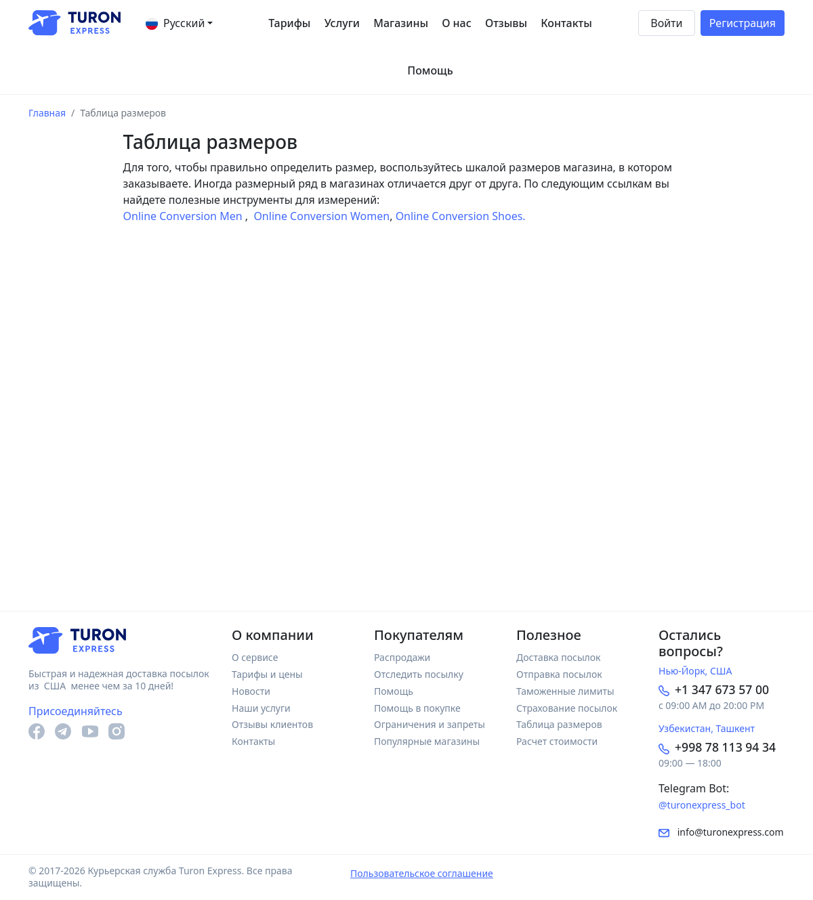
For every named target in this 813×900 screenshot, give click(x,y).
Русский (175, 22)
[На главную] (74, 23)
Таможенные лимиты (565, 691)
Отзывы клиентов (272, 724)
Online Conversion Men (184, 216)
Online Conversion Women (320, 216)
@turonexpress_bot (702, 804)
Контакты (566, 23)
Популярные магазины (427, 741)
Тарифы (289, 23)
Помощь (430, 70)
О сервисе (255, 657)
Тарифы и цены (267, 674)
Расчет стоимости (557, 741)
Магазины (400, 23)
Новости (251, 691)
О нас (457, 23)
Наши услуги (261, 708)
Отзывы (506, 23)
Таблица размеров (559, 724)
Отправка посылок (559, 674)
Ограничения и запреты (429, 724)
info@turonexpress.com (721, 832)
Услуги (342, 23)
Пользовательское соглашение (421, 873)
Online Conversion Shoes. (461, 216)
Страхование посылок (566, 708)
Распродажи (402, 657)
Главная (47, 112)
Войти (666, 23)
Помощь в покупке (417, 708)
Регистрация (742, 23)
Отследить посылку (418, 674)
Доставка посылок (558, 657)
